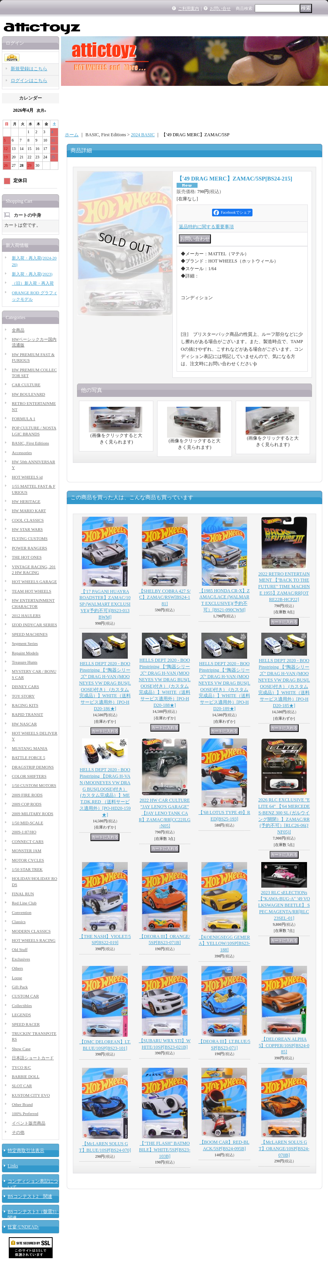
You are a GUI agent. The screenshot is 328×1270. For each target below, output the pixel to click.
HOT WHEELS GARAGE (34, 581)
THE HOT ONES (27, 557)
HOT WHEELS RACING (33, 940)
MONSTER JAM (26, 850)
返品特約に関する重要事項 (206, 226)
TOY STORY (23, 696)
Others (17, 968)
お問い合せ (220, 8)
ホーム (72, 134)
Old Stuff (19, 949)
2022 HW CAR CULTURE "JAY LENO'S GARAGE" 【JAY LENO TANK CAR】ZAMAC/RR (164, 813)
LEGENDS (21, 1014)
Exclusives (21, 959)
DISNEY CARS (25, 686)
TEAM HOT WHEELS (31, 591)
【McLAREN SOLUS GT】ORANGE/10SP (284, 1148)
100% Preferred (25, 1113)
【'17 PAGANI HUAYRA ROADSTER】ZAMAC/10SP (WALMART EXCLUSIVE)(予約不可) (104, 604)
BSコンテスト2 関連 (30, 1196)
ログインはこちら (29, 80)
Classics (19, 921)
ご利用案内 (188, 8)
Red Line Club (24, 903)
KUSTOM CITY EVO (31, 1095)
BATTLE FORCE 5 (28, 757)
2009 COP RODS (27, 804)
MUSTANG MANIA (30, 748)
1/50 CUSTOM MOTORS (34, 785)
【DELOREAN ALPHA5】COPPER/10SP (284, 1045)
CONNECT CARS (27, 841)
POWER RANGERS (29, 548)
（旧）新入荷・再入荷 (33, 283)
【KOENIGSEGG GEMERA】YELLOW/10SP (224, 944)
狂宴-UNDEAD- (23, 1227)
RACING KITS (25, 705)
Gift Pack (20, 987)
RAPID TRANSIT (27, 714)
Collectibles (22, 1005)
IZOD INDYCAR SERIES (34, 624)
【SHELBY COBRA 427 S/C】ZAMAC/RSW (165, 597)
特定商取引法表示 (26, 1150)
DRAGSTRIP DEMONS (33, 767)
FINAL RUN (23, 893)
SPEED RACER (26, 1024)
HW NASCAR (24, 724)
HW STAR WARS (27, 529)
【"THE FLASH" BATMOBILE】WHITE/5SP (164, 1150)
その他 (18, 1132)
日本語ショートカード (33, 1058)
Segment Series (25, 643)
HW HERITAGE (26, 501)
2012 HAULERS (26, 615)
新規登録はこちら (29, 68)
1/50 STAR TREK (27, 869)
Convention (21, 912)
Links (13, 1165)
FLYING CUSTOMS (30, 538)
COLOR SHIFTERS (29, 776)
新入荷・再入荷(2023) (32, 274)
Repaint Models (25, 653)
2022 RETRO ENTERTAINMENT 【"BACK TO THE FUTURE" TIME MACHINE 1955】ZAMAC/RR (284, 586)
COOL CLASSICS (28, 520)
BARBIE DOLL (25, 1076)
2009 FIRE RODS (27, 795)
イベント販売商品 (28, 1123)
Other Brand (22, 1104)
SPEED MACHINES (30, 634)
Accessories (22, 452)
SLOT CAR (22, 1085)
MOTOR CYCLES (28, 860)
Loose (17, 977)
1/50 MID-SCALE (27, 822)
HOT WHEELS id (27, 477)
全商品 (18, 330)
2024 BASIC (142, 134)
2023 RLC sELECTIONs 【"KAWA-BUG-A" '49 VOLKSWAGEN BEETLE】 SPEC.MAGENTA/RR (284, 905)
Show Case (21, 1048)
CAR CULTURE (26, 384)
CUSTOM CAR (25, 996)
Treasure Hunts (24, 662)
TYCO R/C (21, 1067)
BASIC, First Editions (30, 443)
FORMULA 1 (23, 418)
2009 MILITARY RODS (32, 813)
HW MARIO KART (29, 510)
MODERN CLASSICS (31, 931)
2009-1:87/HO (24, 832)
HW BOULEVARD (28, 394)
